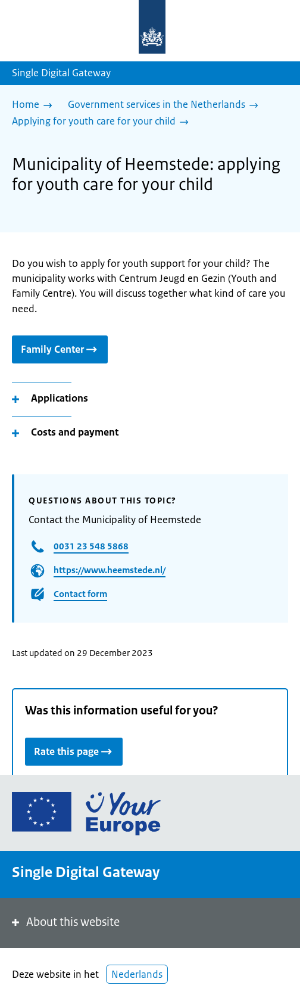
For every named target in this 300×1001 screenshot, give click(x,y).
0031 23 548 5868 (91, 546)
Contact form (80, 593)
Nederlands (136, 974)
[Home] (35, 105)
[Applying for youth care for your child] (103, 122)
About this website (65, 922)
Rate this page (74, 751)
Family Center (60, 349)
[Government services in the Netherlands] (166, 105)
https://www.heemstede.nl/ (109, 570)
